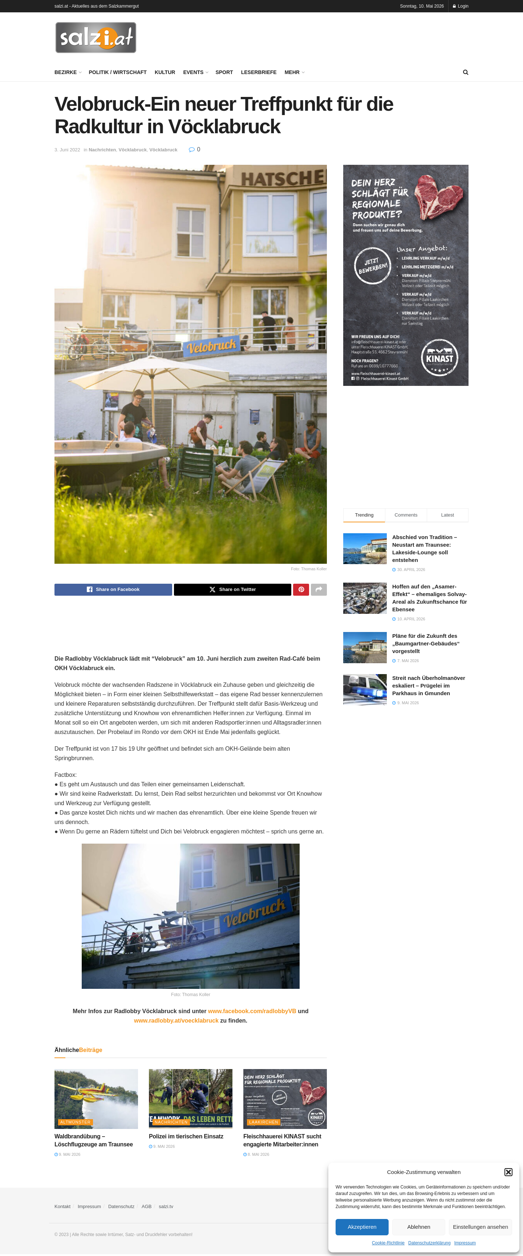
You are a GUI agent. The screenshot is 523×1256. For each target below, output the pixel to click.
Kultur (165, 72)
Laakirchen (263, 1124)
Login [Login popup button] (461, 6)
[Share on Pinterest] (301, 591)
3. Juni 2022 (67, 149)
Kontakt (62, 1208)
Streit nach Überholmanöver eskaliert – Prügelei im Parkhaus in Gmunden (428, 685)
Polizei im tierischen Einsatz (186, 1138)
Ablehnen (418, 1227)
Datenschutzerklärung (429, 1242)
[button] (508, 1172)
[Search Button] (466, 72)
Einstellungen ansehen (480, 1227)
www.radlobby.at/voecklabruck (176, 1022)
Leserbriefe (259, 72)
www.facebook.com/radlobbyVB (252, 1013)
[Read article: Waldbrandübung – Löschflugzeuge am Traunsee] (96, 1100)
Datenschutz (121, 1208)
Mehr (292, 72)
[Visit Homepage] (95, 37)
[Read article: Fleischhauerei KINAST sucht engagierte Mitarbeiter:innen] (285, 1100)
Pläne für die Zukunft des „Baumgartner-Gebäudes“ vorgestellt (426, 643)
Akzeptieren (362, 1227)
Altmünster (75, 1124)
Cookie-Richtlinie (388, 1242)
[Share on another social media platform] (319, 591)
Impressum (465, 1242)
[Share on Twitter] (233, 591)
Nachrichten (102, 149)
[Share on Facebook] (113, 591)
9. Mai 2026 (67, 1156)
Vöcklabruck (133, 149)
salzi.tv (166, 1208)
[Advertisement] (336, 36)
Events (193, 72)
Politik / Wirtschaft (117, 72)
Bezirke (65, 72)
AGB (146, 1208)
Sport (224, 72)
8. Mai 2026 (256, 1156)
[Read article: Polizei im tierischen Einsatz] (190, 1100)
